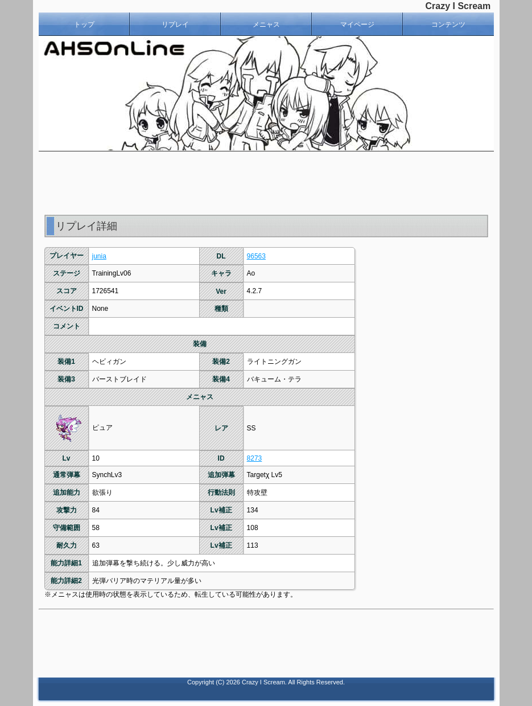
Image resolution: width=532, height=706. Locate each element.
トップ (84, 24)
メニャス (266, 24)
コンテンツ (448, 24)
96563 (256, 256)
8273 (254, 458)
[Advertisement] (266, 182)
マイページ (357, 24)
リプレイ (175, 24)
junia (99, 256)
